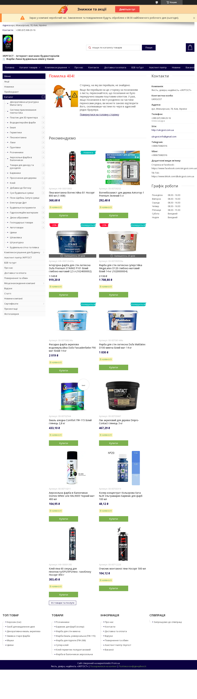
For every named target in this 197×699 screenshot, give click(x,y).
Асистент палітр (158, 67)
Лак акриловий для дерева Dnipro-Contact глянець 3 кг (119, 422)
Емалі (13, 127)
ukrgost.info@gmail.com (164, 136)
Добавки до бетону (20, 187)
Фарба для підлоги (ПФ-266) (71, 640)
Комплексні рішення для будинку (22, 252)
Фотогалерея (11, 313)
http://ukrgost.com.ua (163, 130)
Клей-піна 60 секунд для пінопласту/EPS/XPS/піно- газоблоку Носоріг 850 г (70, 571)
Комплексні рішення (56, 67)
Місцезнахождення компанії (19, 283)
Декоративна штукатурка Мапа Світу (24, 103)
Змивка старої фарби (18, 635)
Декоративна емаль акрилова (23, 631)
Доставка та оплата (115, 67)
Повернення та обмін (16, 278)
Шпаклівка (16, 237)
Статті (7, 293)
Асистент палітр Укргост (118, 645)
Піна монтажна (18, 137)
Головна (9, 67)
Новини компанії (13, 298)
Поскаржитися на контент (103, 666)
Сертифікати (11, 303)
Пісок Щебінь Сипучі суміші (24, 197)
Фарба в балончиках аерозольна (74, 654)
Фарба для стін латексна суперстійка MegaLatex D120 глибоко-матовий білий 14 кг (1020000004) (120, 268)
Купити (63, 215)
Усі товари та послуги (62, 602)
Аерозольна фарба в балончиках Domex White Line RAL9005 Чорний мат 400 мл (72, 496)
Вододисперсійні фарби (23, 122)
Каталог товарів (28, 67)
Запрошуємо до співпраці (168, 622)
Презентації (11, 308)
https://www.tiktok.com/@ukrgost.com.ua (173, 176)
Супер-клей (62, 645)
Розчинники (16, 152)
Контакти (93, 67)
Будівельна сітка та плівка (24, 247)
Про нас (78, 67)
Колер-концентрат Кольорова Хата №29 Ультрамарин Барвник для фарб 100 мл (120, 496)
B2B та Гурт (137, 67)
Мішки (10, 640)
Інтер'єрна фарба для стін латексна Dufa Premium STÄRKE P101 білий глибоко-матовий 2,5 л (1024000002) (70, 268)
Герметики (16, 132)
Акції (6, 81)
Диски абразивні (19, 217)
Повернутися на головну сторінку (99, 114)
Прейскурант (11, 91)
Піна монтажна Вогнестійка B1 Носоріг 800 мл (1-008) (72, 194)
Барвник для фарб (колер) (70, 626)
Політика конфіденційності (132, 666)
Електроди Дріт (18, 202)
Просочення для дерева (23, 177)
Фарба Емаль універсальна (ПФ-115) (75, 635)
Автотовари (16, 227)
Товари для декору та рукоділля (22, 166)
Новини (176, 67)
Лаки (12, 142)
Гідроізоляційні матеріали (24, 212)
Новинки (9, 86)
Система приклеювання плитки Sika (23, 111)
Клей (12, 182)
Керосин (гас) (14, 622)
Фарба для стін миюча (68, 631)
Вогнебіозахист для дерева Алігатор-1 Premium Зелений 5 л (121, 194)
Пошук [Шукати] (148, 47)
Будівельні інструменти (23, 207)
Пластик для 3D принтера (24, 117)
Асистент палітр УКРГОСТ (18, 257)
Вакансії (190, 67)
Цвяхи (13, 232)
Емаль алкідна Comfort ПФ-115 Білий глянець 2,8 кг (70, 422)
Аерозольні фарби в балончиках (21, 159)
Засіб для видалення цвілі (21, 626)
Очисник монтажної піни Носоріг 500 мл (122, 568)
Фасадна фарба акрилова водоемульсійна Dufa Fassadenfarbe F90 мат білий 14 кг (72, 347)
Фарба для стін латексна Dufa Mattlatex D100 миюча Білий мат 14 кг (122, 346)
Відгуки (8, 288)
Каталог (8, 96)
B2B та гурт (10, 262)
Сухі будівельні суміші (22, 192)
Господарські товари (21, 222)
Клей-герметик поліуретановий (73, 649)
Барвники (15, 172)
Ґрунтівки (15, 147)
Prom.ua (116, 663)
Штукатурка (17, 242)
